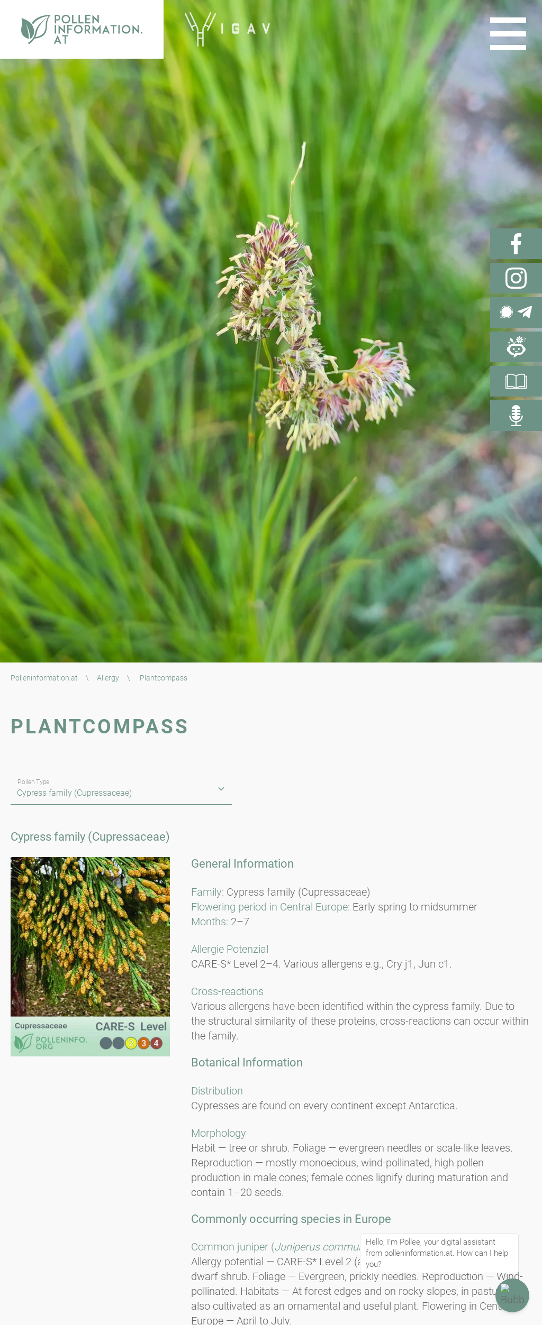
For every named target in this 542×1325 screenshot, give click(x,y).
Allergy (108, 678)
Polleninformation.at (44, 678)
